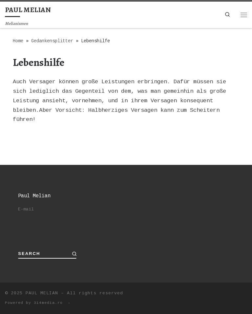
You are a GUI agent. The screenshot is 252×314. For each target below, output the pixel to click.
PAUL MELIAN (42, 293)
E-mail (26, 209)
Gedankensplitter (52, 41)
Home (18, 41)
